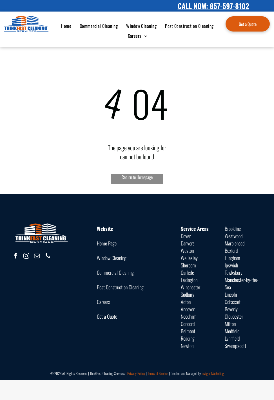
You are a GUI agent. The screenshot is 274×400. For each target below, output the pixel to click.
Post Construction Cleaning (120, 287)
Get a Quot (106, 316)
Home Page (107, 243)
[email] (37, 256)
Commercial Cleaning (115, 272)
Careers (103, 301)
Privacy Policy (136, 373)
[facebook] (15, 256)
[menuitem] (66, 26)
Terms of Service (158, 373)
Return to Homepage (137, 177)
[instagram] (26, 256)
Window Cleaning (111, 258)
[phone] (47, 256)
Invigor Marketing (213, 373)
